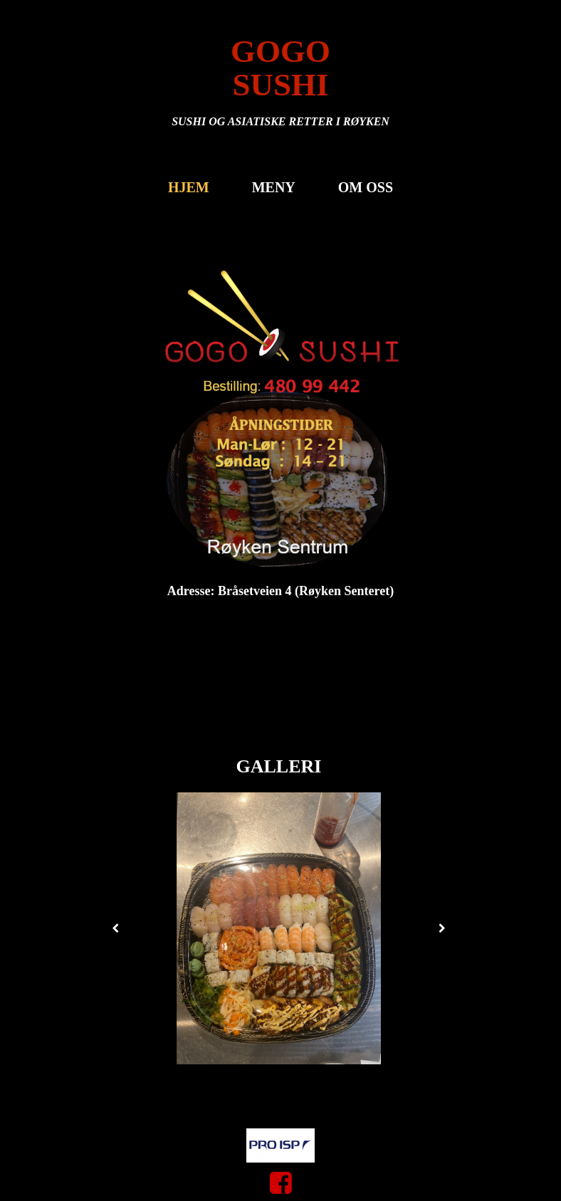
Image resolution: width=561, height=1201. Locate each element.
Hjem (188, 187)
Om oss (365, 187)
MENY (273, 187)
